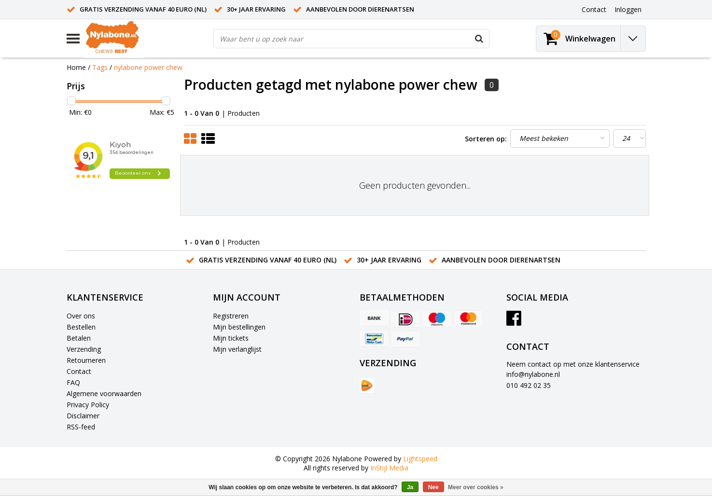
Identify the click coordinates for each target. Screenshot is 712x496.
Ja (410, 487)
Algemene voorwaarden (104, 393)
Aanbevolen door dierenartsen (360, 9)
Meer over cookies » (475, 487)
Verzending (84, 349)
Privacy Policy (88, 404)
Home (76, 67)
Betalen (79, 338)
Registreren (231, 315)
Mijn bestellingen (239, 326)
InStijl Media (389, 467)
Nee (433, 487)
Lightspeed (420, 458)
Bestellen (81, 326)
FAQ (73, 382)
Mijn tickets (231, 338)
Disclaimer (83, 415)
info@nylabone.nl (533, 374)
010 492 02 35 (528, 385)
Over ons (81, 315)
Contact (79, 371)
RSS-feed (81, 426)
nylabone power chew (148, 67)
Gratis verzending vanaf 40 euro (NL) (143, 9)
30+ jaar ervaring (256, 9)
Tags (100, 67)
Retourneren (86, 360)
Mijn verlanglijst (237, 349)
